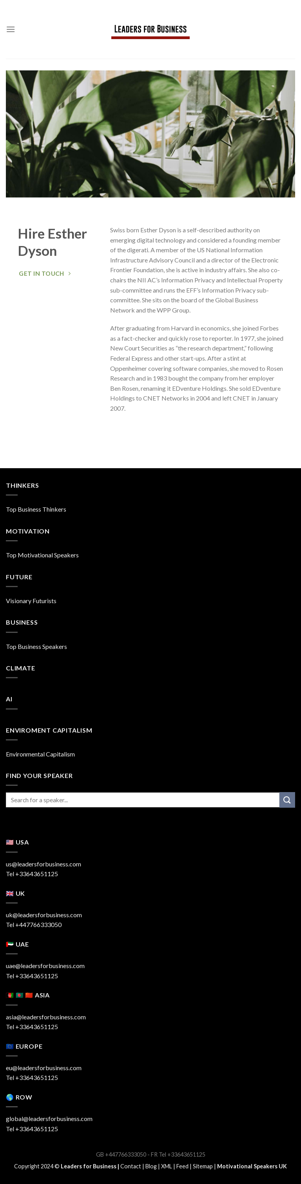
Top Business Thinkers (36, 509)
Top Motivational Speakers (42, 555)
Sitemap (203, 1166)
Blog (151, 1166)
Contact (130, 1166)
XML (166, 1166)
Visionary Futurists (31, 600)
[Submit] (287, 799)
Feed (182, 1166)
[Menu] (10, 29)
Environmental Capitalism (40, 754)
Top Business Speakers (36, 646)
